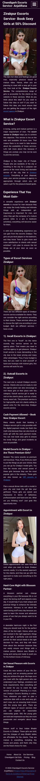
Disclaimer (30, 771)
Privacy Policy (19, 771)
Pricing (26, 757)
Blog (33, 757)
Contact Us (20, 760)
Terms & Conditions (13, 774)
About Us (17, 754)
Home (9, 754)
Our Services (28, 754)
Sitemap (26, 774)
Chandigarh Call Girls (13, 757)
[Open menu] (34, 4)
